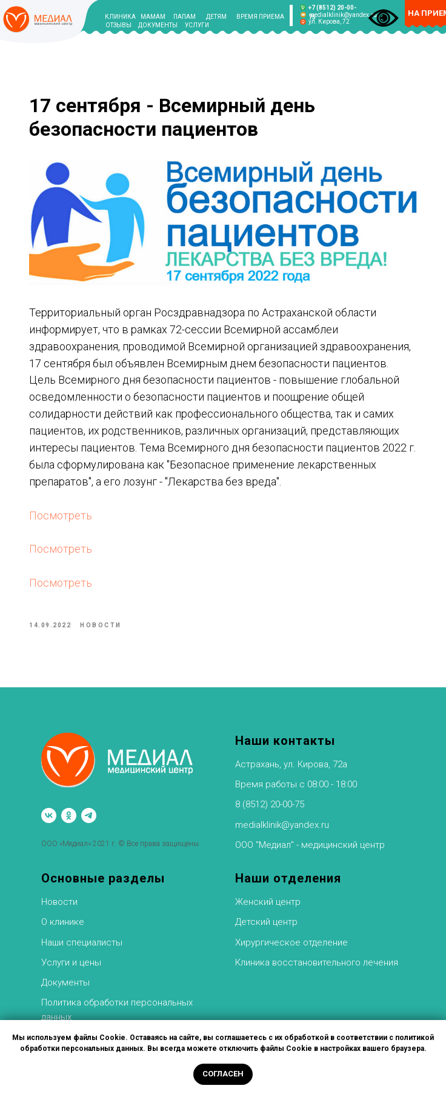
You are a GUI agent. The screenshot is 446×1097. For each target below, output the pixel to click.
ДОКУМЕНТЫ (158, 25)
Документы (65, 982)
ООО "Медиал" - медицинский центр (310, 844)
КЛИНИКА (120, 16)
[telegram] (88, 815)
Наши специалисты (81, 942)
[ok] (68, 815)
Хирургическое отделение (291, 942)
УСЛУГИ (197, 25)
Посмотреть (60, 515)
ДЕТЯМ (216, 16)
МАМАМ (153, 16)
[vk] (48, 815)
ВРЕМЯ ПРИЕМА (260, 16)
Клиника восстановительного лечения (316, 962)
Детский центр (266, 921)
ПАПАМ (184, 16)
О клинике (62, 921)
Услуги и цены (71, 962)
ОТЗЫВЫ (118, 25)
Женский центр (268, 901)
